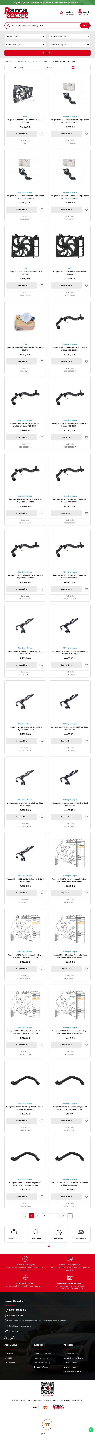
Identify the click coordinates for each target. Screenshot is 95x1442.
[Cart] (84, 13)
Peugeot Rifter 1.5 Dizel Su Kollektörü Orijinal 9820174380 (25, 653)
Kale (25, 269)
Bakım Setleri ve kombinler (45, 1355)
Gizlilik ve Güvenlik (71, 1363)
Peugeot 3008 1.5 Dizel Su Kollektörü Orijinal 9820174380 (25, 880)
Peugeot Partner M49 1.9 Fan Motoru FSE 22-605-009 (25, 121)
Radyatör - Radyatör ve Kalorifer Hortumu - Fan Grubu (55, 62)
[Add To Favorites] (41, 133)
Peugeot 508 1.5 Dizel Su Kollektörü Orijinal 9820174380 (25, 804)
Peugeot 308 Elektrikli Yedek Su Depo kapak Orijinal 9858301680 (25, 197)
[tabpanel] (14, 1234)
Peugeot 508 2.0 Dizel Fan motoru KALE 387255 (25, 273)
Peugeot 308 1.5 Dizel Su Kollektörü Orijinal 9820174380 (70, 804)
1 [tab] (46, 1247)
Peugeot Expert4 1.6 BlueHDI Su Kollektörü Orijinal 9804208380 (70, 425)
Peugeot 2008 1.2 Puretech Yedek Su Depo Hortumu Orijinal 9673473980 (70, 1032)
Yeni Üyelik (8, 1355)
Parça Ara (47, 53)
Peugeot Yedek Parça (43, 1359)
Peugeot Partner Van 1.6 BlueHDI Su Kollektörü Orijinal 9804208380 (25, 425)
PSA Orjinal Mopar (69, 117)
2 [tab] (49, 1247)
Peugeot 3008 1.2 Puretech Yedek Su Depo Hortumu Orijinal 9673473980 (25, 1032)
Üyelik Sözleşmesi (71, 1355)
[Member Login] (67, 13)
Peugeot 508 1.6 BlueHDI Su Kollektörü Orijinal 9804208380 (25, 501)
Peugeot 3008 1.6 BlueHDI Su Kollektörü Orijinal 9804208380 (69, 577)
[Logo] (16, 13)
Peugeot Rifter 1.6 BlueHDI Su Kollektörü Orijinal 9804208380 (70, 349)
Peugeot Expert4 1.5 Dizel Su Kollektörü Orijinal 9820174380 (25, 729)
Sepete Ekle (21, 134)
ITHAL (25, 344)
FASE (25, 117)
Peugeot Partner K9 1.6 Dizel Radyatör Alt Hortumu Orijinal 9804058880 (70, 1108)
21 (64, 1216)
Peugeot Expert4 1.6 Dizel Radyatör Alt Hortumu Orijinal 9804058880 (25, 1184)
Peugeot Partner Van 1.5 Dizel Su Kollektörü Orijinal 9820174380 (70, 653)
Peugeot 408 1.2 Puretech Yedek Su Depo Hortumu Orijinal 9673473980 (25, 956)
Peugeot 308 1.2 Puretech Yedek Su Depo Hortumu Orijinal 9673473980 (70, 956)
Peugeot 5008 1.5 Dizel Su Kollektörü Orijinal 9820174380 (69, 729)
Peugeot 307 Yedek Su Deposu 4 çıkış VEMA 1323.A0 (25, 349)
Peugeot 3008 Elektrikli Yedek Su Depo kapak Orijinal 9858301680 (70, 197)
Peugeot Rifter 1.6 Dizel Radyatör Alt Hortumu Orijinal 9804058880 (25, 1108)
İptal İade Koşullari (71, 1368)
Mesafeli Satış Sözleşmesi (74, 1359)
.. (57, 1216)
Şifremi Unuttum (11, 1363)
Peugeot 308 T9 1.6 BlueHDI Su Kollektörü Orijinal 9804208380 (25, 577)
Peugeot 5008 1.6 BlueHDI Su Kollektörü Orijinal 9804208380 (69, 501)
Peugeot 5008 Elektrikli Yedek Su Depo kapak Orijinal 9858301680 (70, 121)
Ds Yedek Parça (41, 1368)
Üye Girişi (8, 1359)
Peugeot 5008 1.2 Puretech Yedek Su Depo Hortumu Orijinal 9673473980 (70, 880)
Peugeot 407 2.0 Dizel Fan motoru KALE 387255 (69, 273)
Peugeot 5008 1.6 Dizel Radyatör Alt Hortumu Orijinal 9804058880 (69, 1184)
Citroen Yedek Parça (42, 1363)
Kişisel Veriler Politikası (73, 1372)
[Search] (47, 25)
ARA (85, 25)
